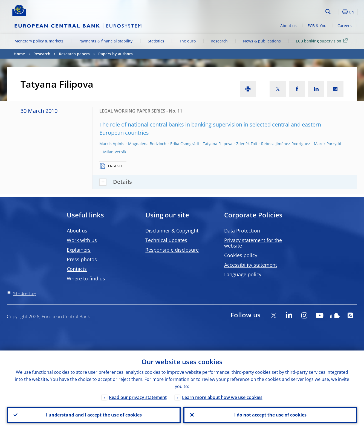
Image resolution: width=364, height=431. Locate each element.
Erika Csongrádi (184, 143)
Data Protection (242, 230)
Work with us (82, 240)
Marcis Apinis (111, 143)
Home (19, 53)
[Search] (296, 11)
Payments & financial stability (105, 41)
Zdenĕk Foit (246, 143)
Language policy (242, 274)
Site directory (24, 293)
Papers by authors (115, 53)
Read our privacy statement (138, 397)
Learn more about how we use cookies (222, 397)
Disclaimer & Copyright (171, 230)
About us (288, 25)
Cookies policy (240, 255)
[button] (338, 11)
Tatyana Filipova (217, 143)
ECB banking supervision (322, 41)
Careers (344, 25)
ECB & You (317, 25)
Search (328, 11)
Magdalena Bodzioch (147, 143)
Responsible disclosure (172, 249)
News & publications (262, 41)
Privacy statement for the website (253, 243)
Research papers (74, 53)
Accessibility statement (250, 265)
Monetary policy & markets (39, 41)
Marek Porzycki (327, 143)
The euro (187, 41)
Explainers (79, 249)
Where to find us (86, 278)
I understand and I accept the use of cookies (94, 415)
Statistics (156, 41)
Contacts (77, 269)
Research (219, 41)
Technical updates (166, 240)
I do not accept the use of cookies (270, 415)
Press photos (82, 259)
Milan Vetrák (114, 151)
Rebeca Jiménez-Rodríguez (285, 143)
